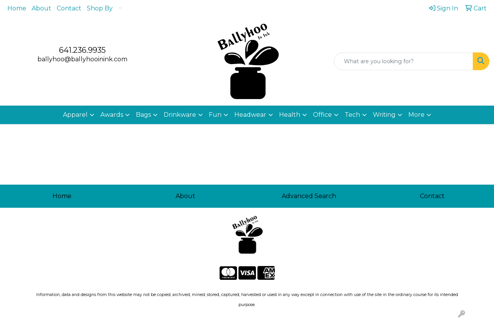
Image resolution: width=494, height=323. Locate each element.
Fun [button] (215, 114)
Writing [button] (384, 114)
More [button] (416, 114)
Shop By (100, 8)
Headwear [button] (250, 114)
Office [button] (322, 114)
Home (16, 8)
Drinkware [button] (180, 114)
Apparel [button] (75, 114)
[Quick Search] (403, 61)
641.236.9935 (82, 50)
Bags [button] (143, 114)
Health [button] (289, 114)
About (41, 8)
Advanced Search (309, 196)
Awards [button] (111, 114)
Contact (69, 8)
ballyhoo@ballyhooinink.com (82, 59)
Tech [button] (352, 114)
